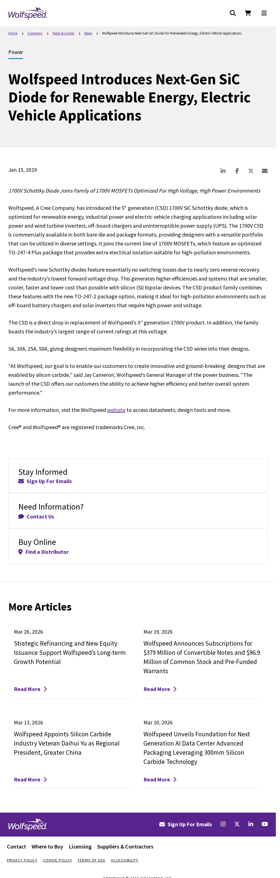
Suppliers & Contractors (125, 846)
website (116, 409)
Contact (16, 846)
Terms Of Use (91, 860)
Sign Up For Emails (185, 824)
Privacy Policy (22, 860)
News (88, 33)
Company (34, 33)
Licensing (80, 846)
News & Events (63, 33)
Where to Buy (47, 846)
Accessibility (124, 860)
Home (12, 33)
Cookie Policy (57, 860)
